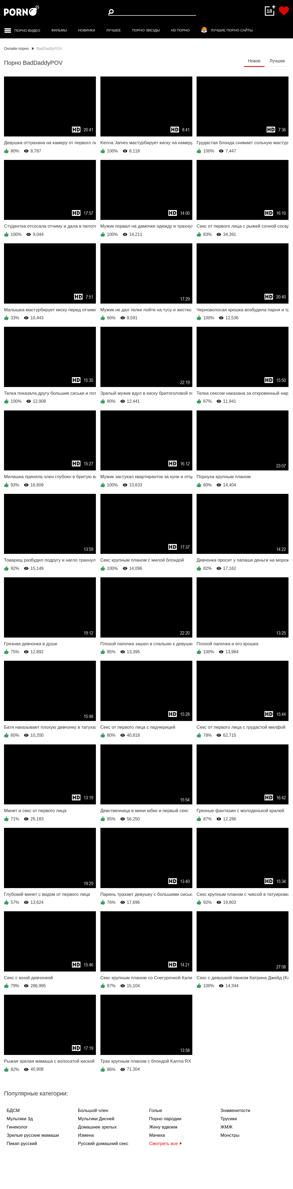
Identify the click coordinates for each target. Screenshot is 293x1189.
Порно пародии (165, 1118)
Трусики (229, 1118)
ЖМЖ (227, 1127)
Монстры (230, 1135)
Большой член (93, 1110)
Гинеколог (17, 1127)
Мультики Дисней (96, 1118)
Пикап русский (22, 1143)
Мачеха (157, 1135)
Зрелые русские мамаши (33, 1135)
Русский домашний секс (103, 1143)
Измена (86, 1135)
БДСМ (13, 1110)
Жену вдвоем (163, 1127)
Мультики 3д (20, 1118)
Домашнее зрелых (97, 1127)
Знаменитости (235, 1110)
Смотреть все (165, 1143)
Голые (155, 1110)
